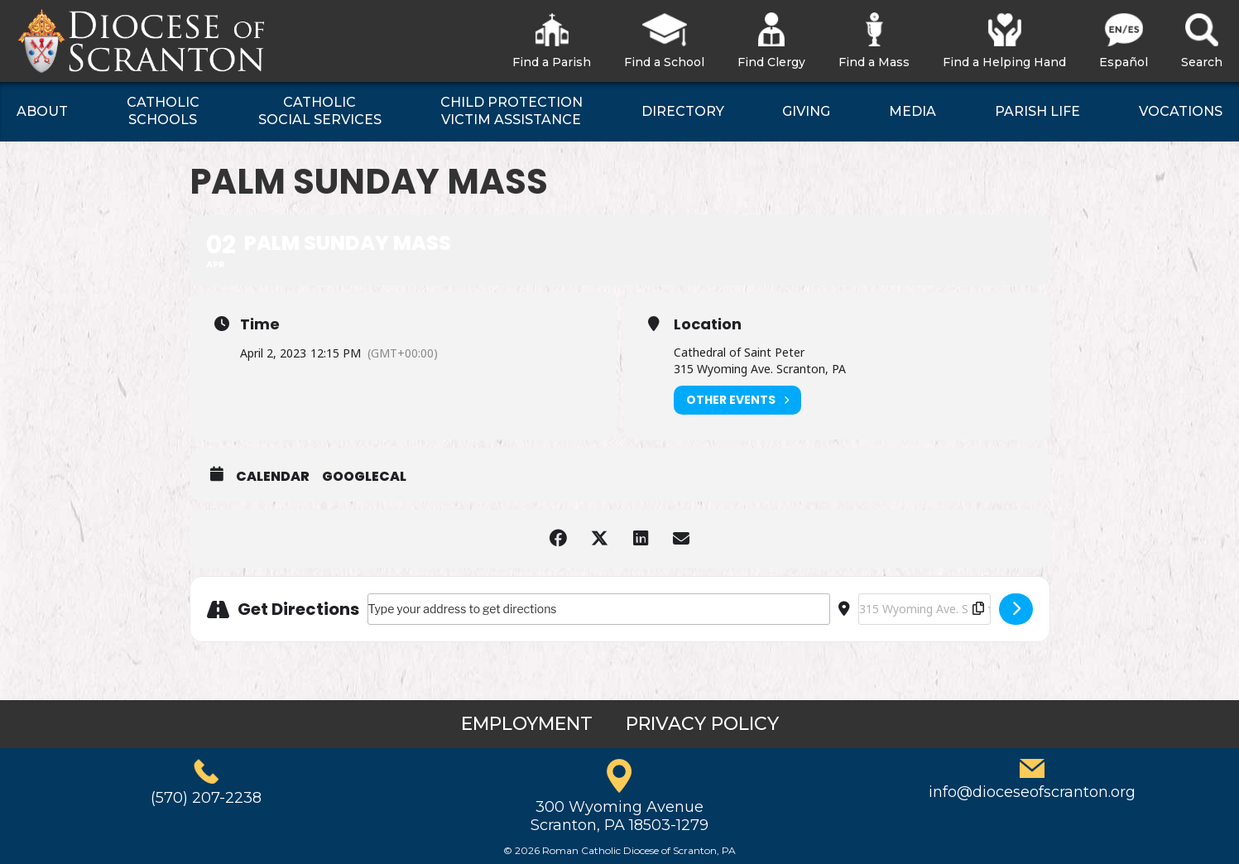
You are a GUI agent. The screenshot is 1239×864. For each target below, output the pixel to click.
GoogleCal (364, 476)
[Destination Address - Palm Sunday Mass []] (924, 609)
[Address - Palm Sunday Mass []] (598, 609)
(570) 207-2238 (206, 798)
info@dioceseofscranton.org (1032, 792)
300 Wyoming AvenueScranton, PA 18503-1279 (619, 816)
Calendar (273, 476)
